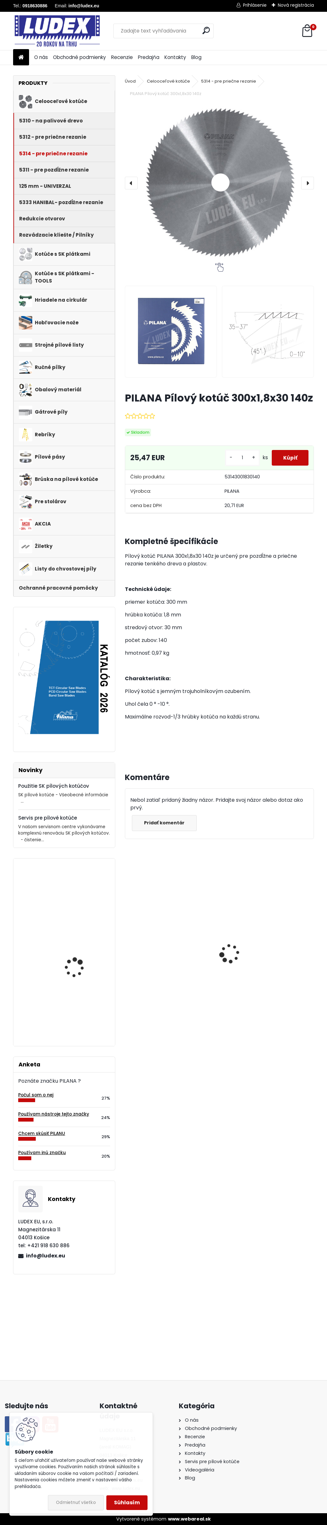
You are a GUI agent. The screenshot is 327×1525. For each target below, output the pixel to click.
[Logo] (57, 31)
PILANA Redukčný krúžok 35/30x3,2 (255, 969)
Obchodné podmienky (79, 57)
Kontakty (175, 57)
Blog (196, 57)
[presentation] (131, 183)
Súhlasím (127, 1502)
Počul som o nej (35, 1095)
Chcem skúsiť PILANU (41, 1134)
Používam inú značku (42, 1153)
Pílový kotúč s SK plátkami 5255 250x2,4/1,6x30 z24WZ (79, 1010)
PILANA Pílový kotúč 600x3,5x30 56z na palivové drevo (168, 962)
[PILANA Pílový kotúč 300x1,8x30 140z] (219, 183)
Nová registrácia (296, 5)
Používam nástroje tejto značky (53, 1114)
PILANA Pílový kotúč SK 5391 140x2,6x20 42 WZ (80, 891)
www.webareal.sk (189, 1519)
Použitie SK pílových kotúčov (53, 786)
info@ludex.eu (45, 1255)
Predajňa (148, 57)
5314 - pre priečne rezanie (228, 81)
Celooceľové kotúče (168, 81)
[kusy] (239, 457)
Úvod (130, 81)
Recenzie (122, 57)
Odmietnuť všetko (76, 1502)
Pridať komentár (165, 823)
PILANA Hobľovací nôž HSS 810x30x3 (79, 946)
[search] (206, 30)
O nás (41, 57)
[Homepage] (21, 57)
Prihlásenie (255, 5)
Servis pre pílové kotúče (47, 817)
